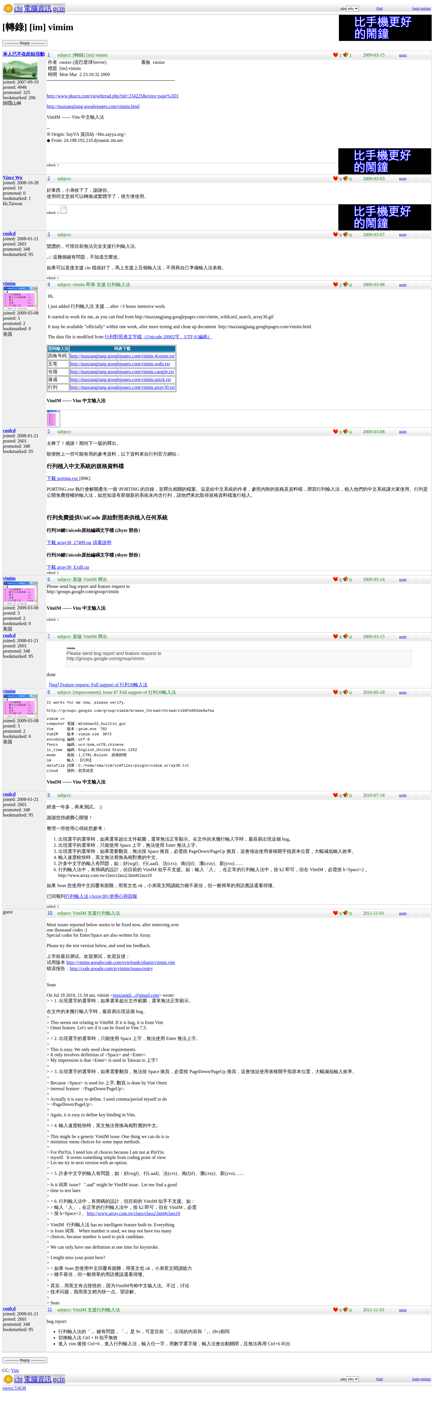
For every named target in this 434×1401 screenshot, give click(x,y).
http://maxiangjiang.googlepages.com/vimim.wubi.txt (120, 363)
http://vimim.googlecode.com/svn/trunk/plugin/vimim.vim (120, 967)
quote (403, 55)
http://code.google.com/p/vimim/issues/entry (111, 974)
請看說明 (102, 542)
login (416, 8)
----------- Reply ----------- (25, 43)
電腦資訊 (38, 8)
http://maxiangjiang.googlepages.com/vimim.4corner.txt (122, 355)
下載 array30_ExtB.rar (68, 567)
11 (50, 1314)
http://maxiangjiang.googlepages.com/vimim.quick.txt (120, 379)
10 (50, 918)
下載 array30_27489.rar (69, 542)
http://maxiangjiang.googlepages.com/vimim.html (93, 106)
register (425, 8)
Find (379, 8)
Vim (15, 1375)
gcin (59, 8)
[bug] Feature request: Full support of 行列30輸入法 (98, 684)
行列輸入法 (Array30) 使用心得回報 (101, 901)
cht (18, 8)
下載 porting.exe (63, 478)
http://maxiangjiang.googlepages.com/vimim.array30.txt (122, 387)
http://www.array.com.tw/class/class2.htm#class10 (133, 1218)
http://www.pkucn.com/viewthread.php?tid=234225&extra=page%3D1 (113, 95)
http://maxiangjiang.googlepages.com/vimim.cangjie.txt (122, 371)
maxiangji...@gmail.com (136, 1000)
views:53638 (14, 1393)
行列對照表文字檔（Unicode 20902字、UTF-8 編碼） (158, 336)
